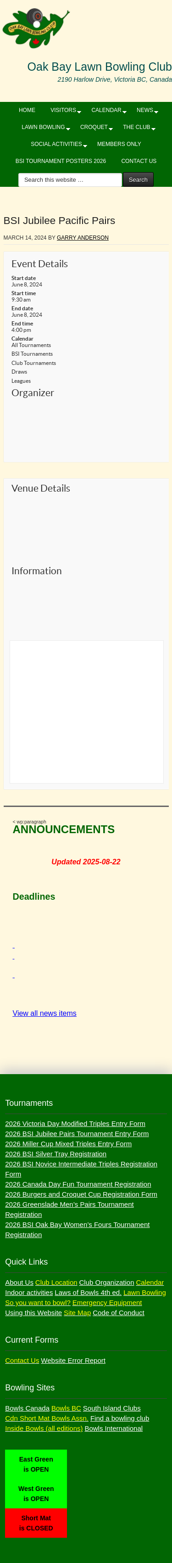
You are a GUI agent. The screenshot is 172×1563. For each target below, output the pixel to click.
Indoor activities (29, 1292)
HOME (27, 110)
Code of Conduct (118, 1313)
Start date (23, 278)
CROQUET (94, 129)
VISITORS (63, 112)
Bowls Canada (27, 1408)
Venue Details (40, 488)
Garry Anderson (83, 238)
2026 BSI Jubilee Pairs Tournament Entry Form (77, 1133)
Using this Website (33, 1313)
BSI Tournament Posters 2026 (61, 161)
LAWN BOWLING (43, 129)
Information (36, 571)
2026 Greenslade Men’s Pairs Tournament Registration (69, 1209)
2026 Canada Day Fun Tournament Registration (78, 1184)
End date (22, 308)
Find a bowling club (119, 1418)
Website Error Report (73, 1360)
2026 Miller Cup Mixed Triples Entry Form (68, 1144)
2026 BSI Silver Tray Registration (55, 1154)
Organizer (32, 392)
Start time (23, 293)
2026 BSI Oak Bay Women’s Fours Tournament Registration (77, 1229)
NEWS (145, 112)
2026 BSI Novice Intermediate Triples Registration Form (81, 1169)
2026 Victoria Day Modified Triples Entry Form (75, 1123)
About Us (19, 1282)
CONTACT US (138, 161)
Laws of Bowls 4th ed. (88, 1292)
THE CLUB (136, 129)
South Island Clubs (112, 1408)
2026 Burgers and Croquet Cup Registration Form (81, 1194)
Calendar (22, 339)
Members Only (119, 144)
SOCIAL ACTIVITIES (56, 146)
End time (22, 323)
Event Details (39, 263)
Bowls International (113, 1428)
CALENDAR (106, 112)
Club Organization (106, 1282)
